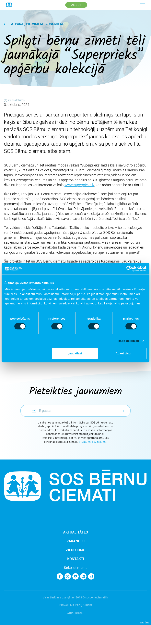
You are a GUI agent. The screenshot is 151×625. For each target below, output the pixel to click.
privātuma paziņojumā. (93, 441)
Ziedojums (75, 550)
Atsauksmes (75, 613)
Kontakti (75, 559)
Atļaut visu (123, 353)
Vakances (75, 541)
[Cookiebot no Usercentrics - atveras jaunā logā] (129, 269)
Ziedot (76, 4)
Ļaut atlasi (74, 353)
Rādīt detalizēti (128, 340)
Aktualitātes (75, 532)
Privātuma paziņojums (75, 605)
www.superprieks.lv (79, 185)
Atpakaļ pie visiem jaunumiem (33, 24)
